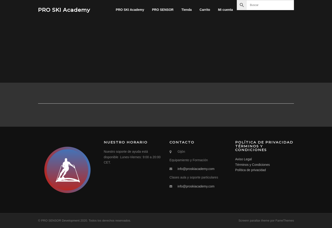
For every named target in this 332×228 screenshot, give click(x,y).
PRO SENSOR (162, 10)
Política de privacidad (250, 170)
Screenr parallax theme (253, 220)
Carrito (205, 10)
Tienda (186, 10)
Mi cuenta (225, 10)
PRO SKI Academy (64, 9)
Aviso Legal (243, 159)
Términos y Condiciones (252, 165)
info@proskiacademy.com (196, 169)
